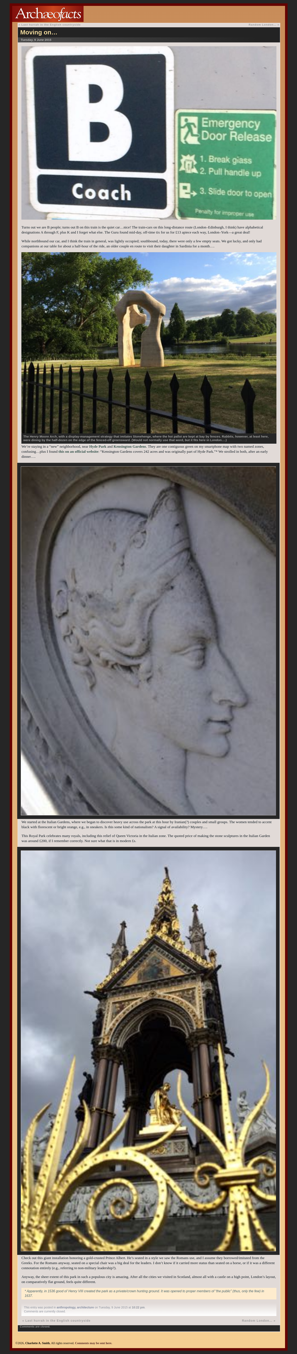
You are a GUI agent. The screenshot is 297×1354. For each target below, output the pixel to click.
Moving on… (39, 32)
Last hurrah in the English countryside (51, 24)
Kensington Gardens (130, 446)
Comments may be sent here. (93, 1343)
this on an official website (78, 451)
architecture (85, 1307)
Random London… (262, 24)
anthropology (66, 1307)
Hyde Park (97, 446)
